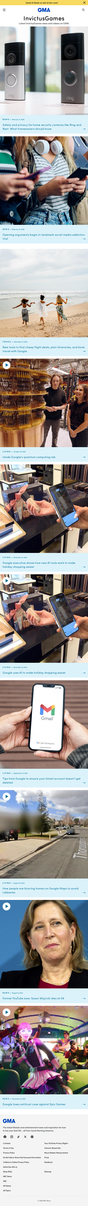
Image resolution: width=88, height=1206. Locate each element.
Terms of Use (8, 1148)
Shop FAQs (7, 1171)
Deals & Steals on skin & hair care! (42, 2)
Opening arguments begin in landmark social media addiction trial (44, 236)
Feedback (48, 1162)
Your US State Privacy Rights (56, 1143)
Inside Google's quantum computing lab (29, 457)
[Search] (83, 10)
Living (7, 451)
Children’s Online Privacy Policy (16, 1162)
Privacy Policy (9, 1152)
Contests (6, 1143)
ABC (5, 1181)
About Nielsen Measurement (56, 1152)
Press (46, 1157)
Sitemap (47, 1171)
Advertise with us (10, 1166)
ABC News (7, 1176)
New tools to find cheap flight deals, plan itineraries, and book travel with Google (44, 349)
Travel (7, 341)
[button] (4, 10)
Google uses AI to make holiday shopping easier (34, 672)
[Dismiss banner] (84, 2)
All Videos (7, 1185)
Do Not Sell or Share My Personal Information (22, 1157)
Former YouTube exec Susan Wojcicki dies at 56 (33, 998)
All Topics (7, 1190)
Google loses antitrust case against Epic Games (34, 1104)
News (6, 119)
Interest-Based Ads (52, 1148)
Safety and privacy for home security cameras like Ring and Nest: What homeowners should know (42, 127)
